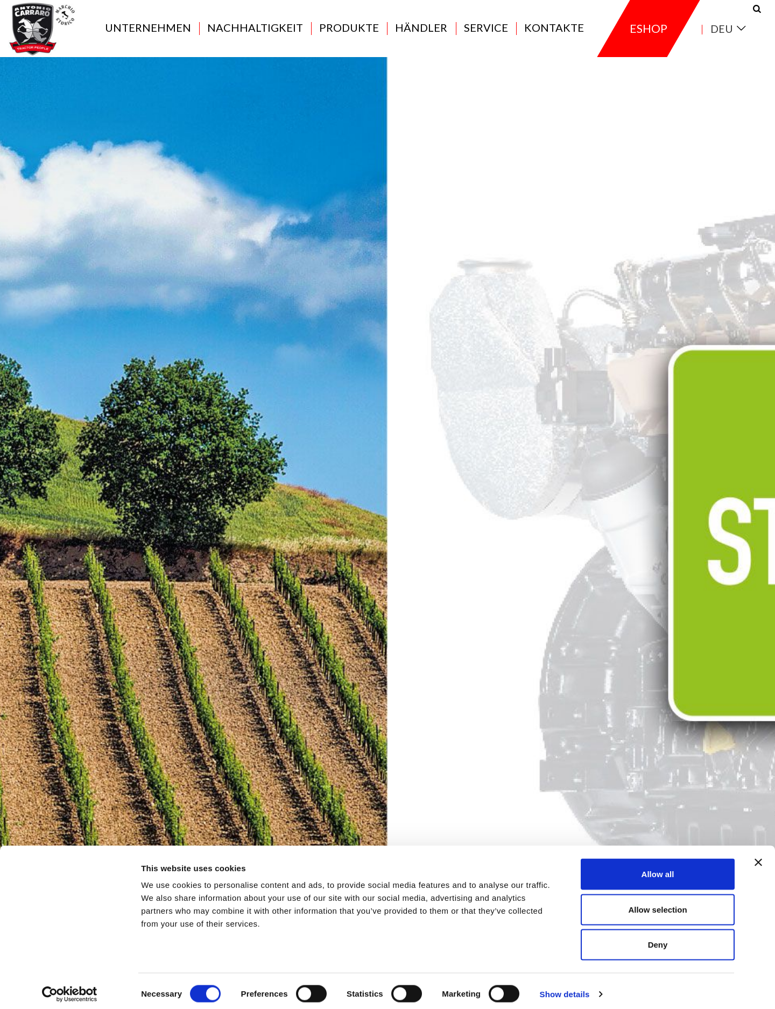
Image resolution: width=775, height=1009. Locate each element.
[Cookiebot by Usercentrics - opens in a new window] (70, 988)
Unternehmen (148, 33)
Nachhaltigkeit (255, 33)
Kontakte (554, 33)
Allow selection (657, 903)
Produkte (349, 33)
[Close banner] (758, 856)
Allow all (658, 867)
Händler (421, 33)
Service (486, 33)
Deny (658, 938)
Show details (565, 987)
